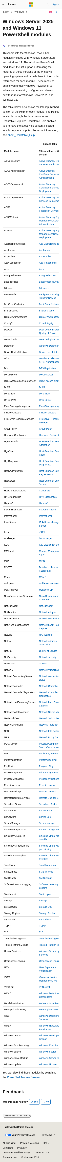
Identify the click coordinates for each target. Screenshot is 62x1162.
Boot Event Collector (49, 304)
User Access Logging (50, 961)
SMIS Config (45, 878)
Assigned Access (48, 275)
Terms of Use (42, 1152)
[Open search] (47, 4)
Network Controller (48, 686)
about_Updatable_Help (21, 135)
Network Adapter (47, 612)
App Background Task (50, 243)
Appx (41, 269)
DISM (42, 387)
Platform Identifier (48, 760)
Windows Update (48, 1064)
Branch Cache (46, 310)
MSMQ (42, 577)
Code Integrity (46, 323)
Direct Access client (49, 381)
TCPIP (42, 926)
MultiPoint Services (49, 583)
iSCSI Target (45, 538)
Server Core (45, 817)
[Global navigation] (3, 4)
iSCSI (42, 532)
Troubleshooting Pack (50, 938)
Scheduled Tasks (48, 804)
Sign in (55, 4)
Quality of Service (48, 651)
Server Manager (47, 823)
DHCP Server (46, 374)
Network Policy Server (50, 737)
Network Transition (48, 724)
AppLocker (44, 250)
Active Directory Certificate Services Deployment (49, 187)
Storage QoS (45, 907)
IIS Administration (48, 509)
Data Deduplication (49, 339)
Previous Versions (29, 1143)
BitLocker (44, 288)
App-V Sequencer (48, 262)
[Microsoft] (31, 4)
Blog (45, 1143)
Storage (43, 900)
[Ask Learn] (50, 12)
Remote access (47, 785)
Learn (6, 11)
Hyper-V (43, 503)
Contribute (8, 1148)
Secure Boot (45, 810)
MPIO (42, 561)
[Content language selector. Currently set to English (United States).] (19, 1127)
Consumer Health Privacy (16, 1152)
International (45, 516)
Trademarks (9, 1157)
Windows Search (47, 1051)
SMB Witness (46, 871)
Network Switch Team (50, 718)
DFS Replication (47, 368)
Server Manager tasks (50, 829)
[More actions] (56, 12)
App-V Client (45, 256)
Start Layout (45, 894)
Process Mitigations (49, 779)
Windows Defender (49, 345)
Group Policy (45, 428)
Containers (44, 490)
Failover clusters (47, 412)
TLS (41, 932)
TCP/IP (42, 663)
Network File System (49, 731)
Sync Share (45, 919)
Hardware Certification (50, 435)
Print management (48, 772)
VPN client (44, 987)
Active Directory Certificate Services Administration (49, 174)
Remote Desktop (47, 791)
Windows (19, 11)
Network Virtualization (50, 670)
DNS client (44, 393)
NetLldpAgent (46, 606)
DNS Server (45, 400)
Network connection (49, 618)
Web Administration (49, 1003)
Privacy (21, 1148)
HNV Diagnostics (48, 497)
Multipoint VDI (46, 589)
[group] (31, 608)
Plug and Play (46, 766)
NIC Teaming (45, 634)
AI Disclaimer (9, 1143)
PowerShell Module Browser (23, 1077)
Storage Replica (47, 913)
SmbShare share (47, 865)
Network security (47, 657)
